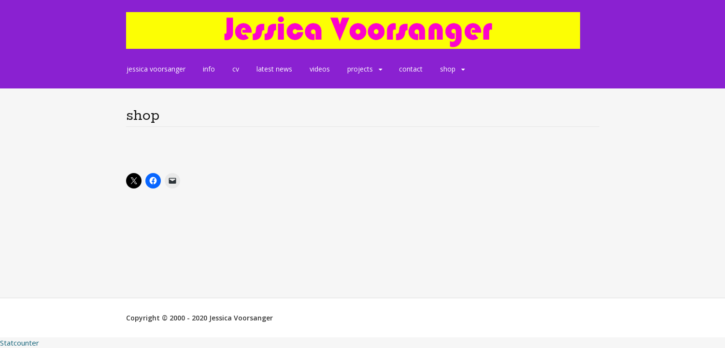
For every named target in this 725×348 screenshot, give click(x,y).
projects (360, 68)
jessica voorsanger (156, 68)
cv (235, 68)
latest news (274, 68)
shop (447, 68)
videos (320, 68)
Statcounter (19, 343)
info (209, 68)
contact (411, 68)
